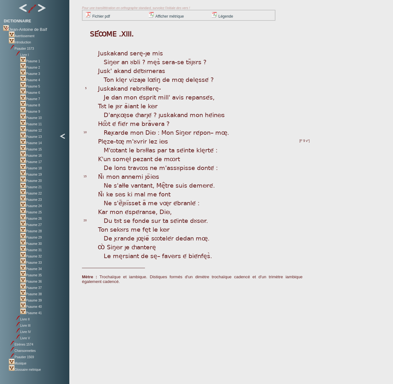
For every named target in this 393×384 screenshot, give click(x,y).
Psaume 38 (31, 294)
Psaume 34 (31, 269)
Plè (102, 141)
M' (107, 150)
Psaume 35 (31, 275)
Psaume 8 (30, 105)
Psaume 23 (31, 199)
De (108, 167)
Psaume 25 (31, 212)
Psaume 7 (30, 99)
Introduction (20, 42)
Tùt (102, 106)
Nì (101, 176)
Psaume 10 (31, 118)
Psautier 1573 (21, 48)
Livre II (22, 319)
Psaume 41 (31, 313)
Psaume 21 (31, 187)
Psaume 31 (31, 250)
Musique (17, 363)
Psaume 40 (31, 306)
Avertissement (21, 36)
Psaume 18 (31, 168)
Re (107, 132)
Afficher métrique (166, 16)
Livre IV (22, 332)
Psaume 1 (30, 61)
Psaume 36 (31, 281)
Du (108, 220)
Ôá (101, 247)
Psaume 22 (31, 193)
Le (107, 255)
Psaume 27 (31, 225)
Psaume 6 (30, 92)
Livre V (22, 338)
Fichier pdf (98, 16)
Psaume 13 (31, 136)
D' (107, 114)
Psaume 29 (31, 237)
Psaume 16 (31, 155)
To (107, 79)
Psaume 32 (31, 256)
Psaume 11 (31, 124)
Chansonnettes (22, 351)
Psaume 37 (31, 288)
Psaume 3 (30, 74)
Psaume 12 (31, 130)
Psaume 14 (31, 143)
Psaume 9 (30, 111)
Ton (103, 229)
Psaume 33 (31, 262)
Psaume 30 (31, 244)
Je (106, 97)
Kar (103, 211)
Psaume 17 (31, 162)
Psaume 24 (31, 206)
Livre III (22, 325)
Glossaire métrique (25, 369)
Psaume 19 (31, 174)
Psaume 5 (30, 86)
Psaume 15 (31, 149)
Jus (102, 53)
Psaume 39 (31, 300)
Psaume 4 (30, 80)
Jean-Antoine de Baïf (25, 29)
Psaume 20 (31, 181)
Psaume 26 (31, 218)
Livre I (21, 55)
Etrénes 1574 (21, 344)
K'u (102, 158)
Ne (108, 185)
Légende (222, 16)
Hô (103, 123)
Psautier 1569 (21, 357)
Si (106, 61)
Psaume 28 (31, 231)
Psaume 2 (30, 67)
